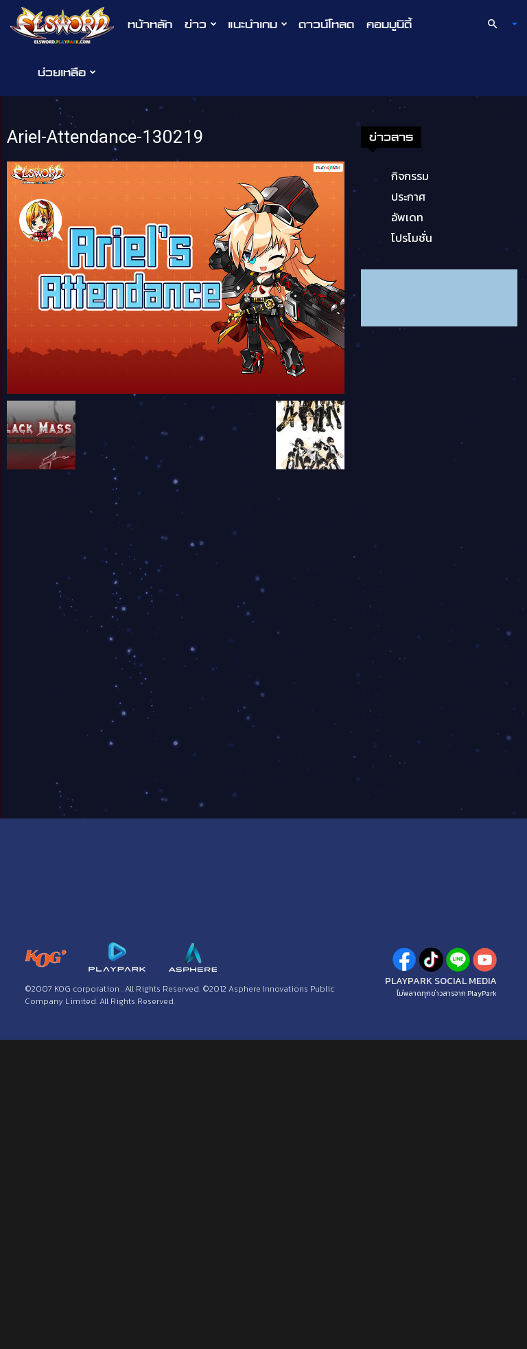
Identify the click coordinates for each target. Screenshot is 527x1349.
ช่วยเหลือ (67, 72)
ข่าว (201, 24)
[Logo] (65, 24)
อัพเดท (407, 217)
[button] (496, 24)
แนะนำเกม (258, 24)
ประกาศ (408, 196)
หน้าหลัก (150, 24)
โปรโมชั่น (411, 238)
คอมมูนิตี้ (389, 24)
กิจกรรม (410, 176)
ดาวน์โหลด (326, 24)
